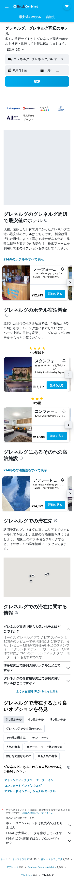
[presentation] (46, 220)
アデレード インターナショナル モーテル (29, 791)
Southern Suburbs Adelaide (42, 867)
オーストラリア (20, 859)
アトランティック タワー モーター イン (28, 780)
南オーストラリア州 (52, 859)
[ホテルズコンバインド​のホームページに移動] (25, 6)
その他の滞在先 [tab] (15, 737)
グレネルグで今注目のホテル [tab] (24, 728)
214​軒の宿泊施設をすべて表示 (25, 470)
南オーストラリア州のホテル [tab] (45, 747)
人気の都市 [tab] (13, 747)
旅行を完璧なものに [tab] (18, 756)
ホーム (3, 859)
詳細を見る (55, 293)
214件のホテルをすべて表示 (24, 259)
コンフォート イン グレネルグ (23, 785)
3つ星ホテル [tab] (14, 719)
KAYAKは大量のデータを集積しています (39, 833)
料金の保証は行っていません (37, 812)
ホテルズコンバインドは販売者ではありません (39, 825)
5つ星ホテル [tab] (58, 719)
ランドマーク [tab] (40, 737)
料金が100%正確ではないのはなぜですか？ (39, 841)
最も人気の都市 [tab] (47, 756)
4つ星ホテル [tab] (36, 719)
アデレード (12, 867)
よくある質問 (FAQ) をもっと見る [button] (37, 691)
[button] (6, 6)
